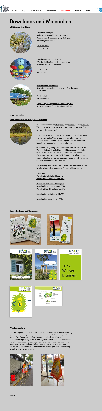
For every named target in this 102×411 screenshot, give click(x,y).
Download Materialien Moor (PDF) (50, 184)
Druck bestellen (43, 45)
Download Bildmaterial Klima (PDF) (50, 178)
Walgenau (59, 124)
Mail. (32, 349)
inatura (71, 124)
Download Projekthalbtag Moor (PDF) (51, 189)
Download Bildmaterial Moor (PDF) (50, 186)
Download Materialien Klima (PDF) (50, 176)
